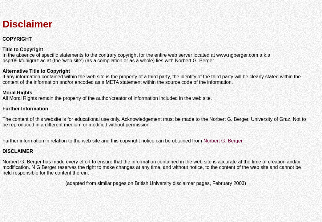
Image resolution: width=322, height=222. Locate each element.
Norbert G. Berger (222, 140)
